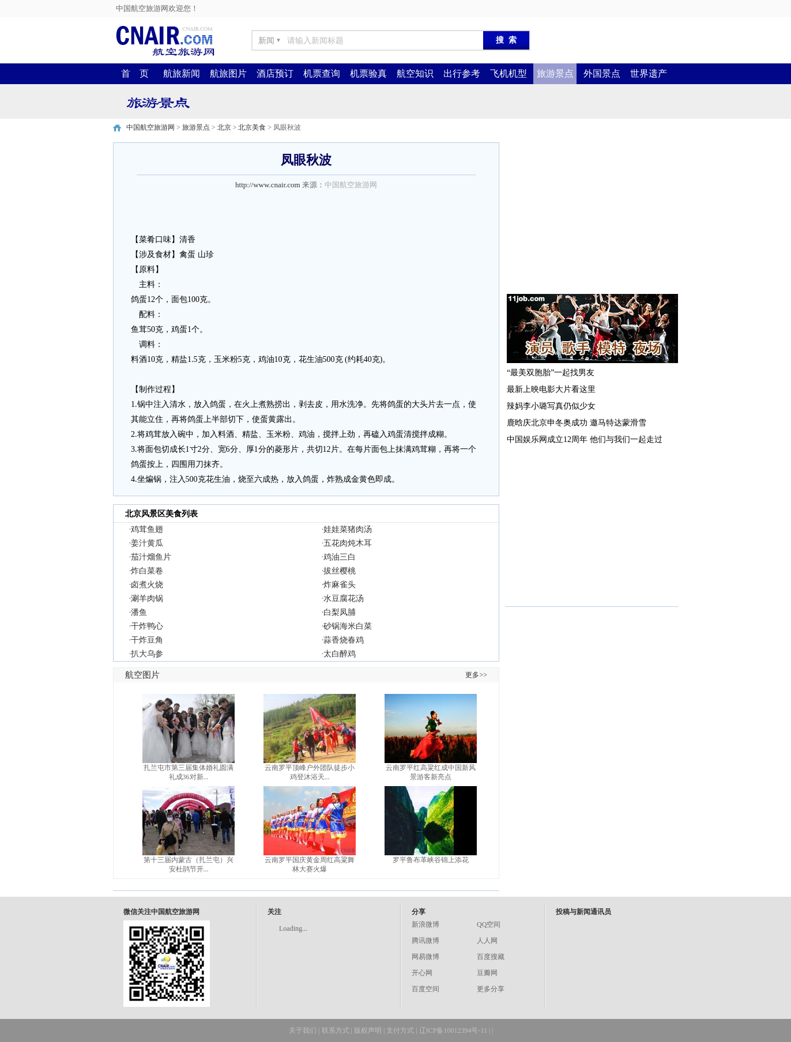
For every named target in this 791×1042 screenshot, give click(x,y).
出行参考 (461, 73)
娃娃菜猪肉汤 (347, 529)
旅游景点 (555, 73)
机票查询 (321, 73)
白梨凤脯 (339, 612)
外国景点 (601, 73)
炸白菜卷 (147, 571)
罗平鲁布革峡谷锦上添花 (431, 860)
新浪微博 (425, 924)
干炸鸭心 (147, 626)
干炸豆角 (147, 640)
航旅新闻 (181, 73)
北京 (224, 127)
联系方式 (335, 1030)
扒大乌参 (147, 654)
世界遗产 (648, 73)
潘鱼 (139, 612)
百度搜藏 (490, 957)
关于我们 (303, 1030)
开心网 (422, 973)
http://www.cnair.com (267, 184)
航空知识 (415, 73)
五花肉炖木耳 (347, 543)
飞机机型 (508, 73)
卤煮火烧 (147, 584)
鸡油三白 (339, 557)
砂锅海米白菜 (347, 626)
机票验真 (368, 73)
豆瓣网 (487, 973)
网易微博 (425, 957)
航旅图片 (228, 73)
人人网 (487, 941)
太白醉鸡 (339, 654)
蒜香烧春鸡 (343, 640)
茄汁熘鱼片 (151, 557)
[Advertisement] (591, 214)
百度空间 (425, 989)
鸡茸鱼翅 (147, 529)
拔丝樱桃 (339, 571)
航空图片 (142, 674)
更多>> (476, 675)
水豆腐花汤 (343, 598)
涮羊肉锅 (147, 598)
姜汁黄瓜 (147, 543)
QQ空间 (488, 924)
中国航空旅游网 (150, 127)
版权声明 (368, 1030)
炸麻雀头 (339, 584)
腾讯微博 (425, 941)
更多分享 (490, 989)
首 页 (135, 73)
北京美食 (252, 127)
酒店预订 (275, 73)
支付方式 (400, 1030)
